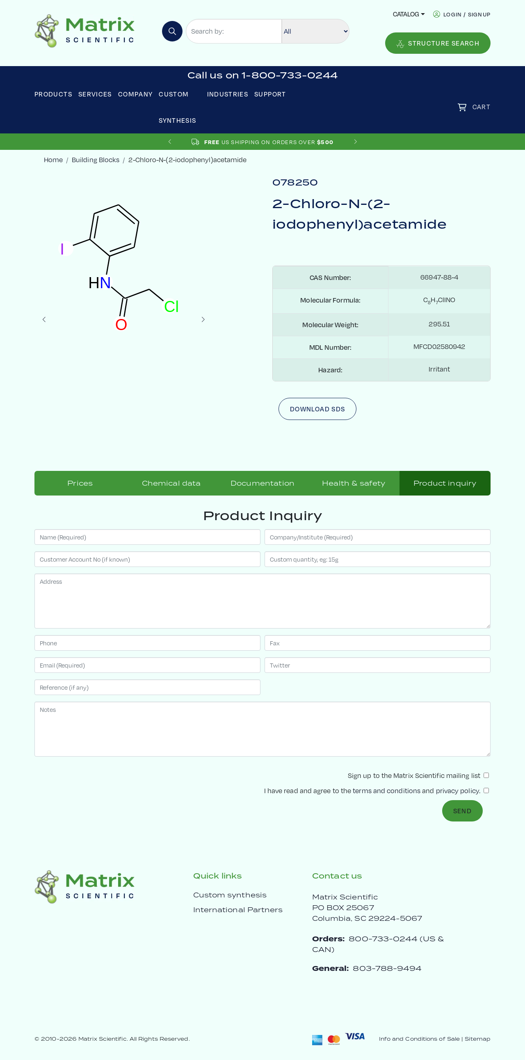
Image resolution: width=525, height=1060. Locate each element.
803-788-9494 (387, 968)
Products (53, 94)
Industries (228, 94)
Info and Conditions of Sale (419, 1038)
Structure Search (437, 43)
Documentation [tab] (262, 483)
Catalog (406, 14)
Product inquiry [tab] (444, 483)
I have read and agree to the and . (376, 791)
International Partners (238, 909)
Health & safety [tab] (353, 483)
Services (95, 94)
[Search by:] (234, 31)
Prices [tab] (80, 483)
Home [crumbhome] (53, 160)
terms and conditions (386, 791)
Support (270, 94)
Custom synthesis (230, 894)
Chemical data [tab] (171, 483)
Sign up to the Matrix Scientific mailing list (418, 775)
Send (462, 811)
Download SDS (317, 409)
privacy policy (457, 791)
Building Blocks (95, 160)
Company (135, 94)
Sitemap (478, 1038)
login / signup (467, 14)
